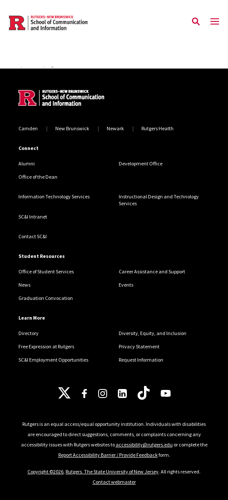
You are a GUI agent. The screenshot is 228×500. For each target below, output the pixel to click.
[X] (64, 393)
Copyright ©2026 (45, 471)
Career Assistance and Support (152, 271)
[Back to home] (76, 99)
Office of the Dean (37, 177)
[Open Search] (195, 21)
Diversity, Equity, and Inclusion (152, 333)
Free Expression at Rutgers (46, 346)
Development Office (140, 163)
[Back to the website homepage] (48, 22)
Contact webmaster (114, 482)
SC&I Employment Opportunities (53, 359)
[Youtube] (166, 393)
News (24, 284)
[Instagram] (102, 393)
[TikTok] (144, 393)
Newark (115, 128)
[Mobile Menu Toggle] (214, 21)
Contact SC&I (32, 236)
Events (126, 284)
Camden (28, 128)
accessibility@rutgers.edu (144, 444)
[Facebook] (84, 393)
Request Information (141, 359)
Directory (28, 333)
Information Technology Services (54, 196)
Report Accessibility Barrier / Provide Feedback (108, 455)
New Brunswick (72, 128)
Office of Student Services (46, 271)
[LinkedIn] (122, 393)
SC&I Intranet (32, 216)
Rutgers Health (157, 128)
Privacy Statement (139, 346)
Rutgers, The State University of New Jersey (112, 471)
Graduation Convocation (45, 298)
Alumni (26, 163)
